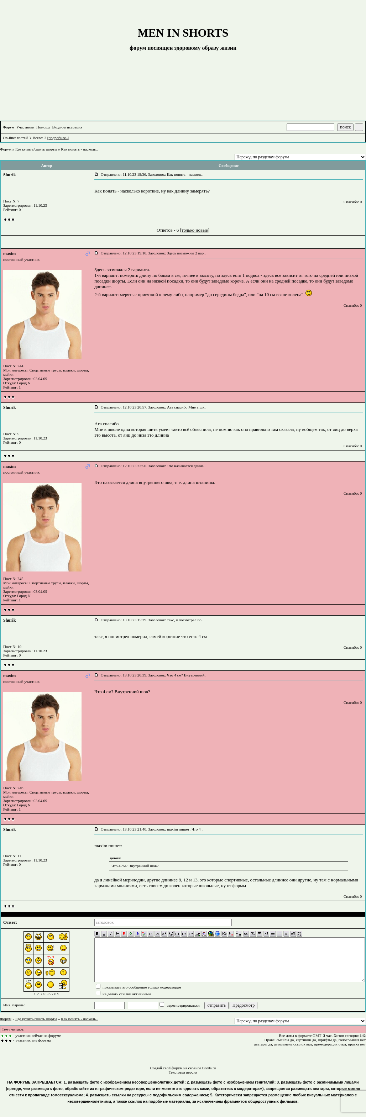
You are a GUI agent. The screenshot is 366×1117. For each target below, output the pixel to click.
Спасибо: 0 (353, 202)
